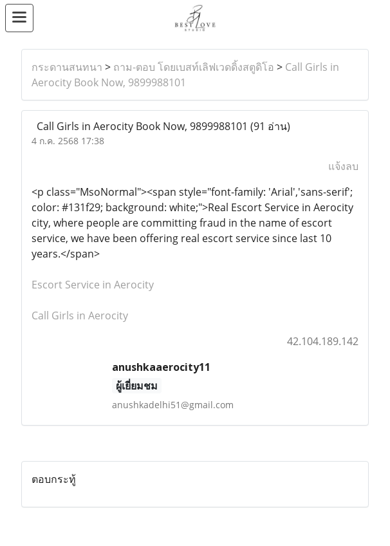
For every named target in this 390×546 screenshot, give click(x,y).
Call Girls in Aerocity (80, 315)
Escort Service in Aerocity (93, 285)
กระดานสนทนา (67, 67)
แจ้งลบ (343, 166)
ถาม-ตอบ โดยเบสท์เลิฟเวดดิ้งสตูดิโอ (193, 67)
